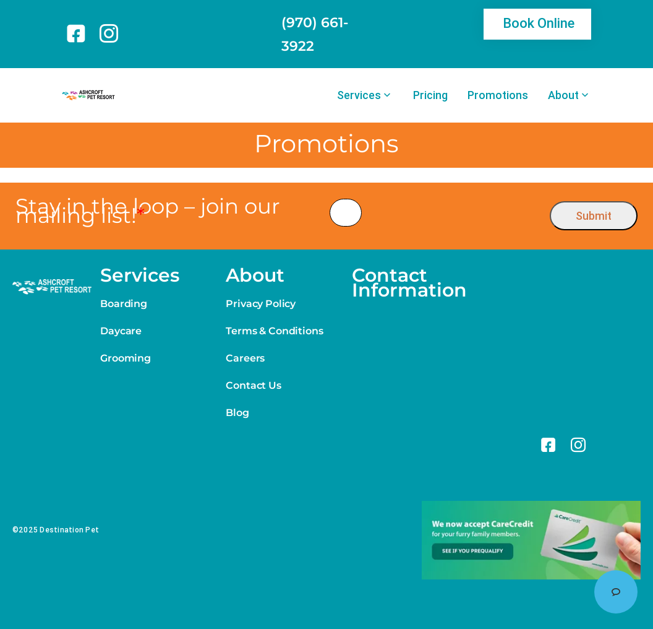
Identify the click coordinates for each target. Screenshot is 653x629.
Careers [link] (245, 358)
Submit (594, 216)
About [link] (563, 95)
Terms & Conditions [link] (274, 331)
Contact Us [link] (253, 385)
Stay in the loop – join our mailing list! (147, 211)
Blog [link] (237, 413)
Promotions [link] (497, 95)
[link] (78, 33)
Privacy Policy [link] (261, 304)
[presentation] (456, 213)
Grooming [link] (125, 358)
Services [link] (359, 95)
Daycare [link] (121, 331)
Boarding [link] (123, 304)
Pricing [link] (430, 95)
